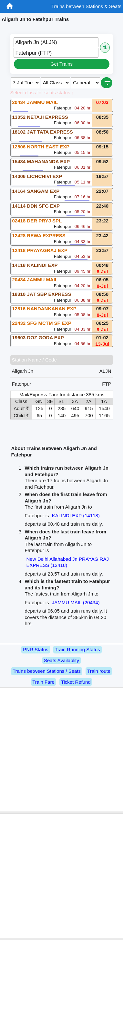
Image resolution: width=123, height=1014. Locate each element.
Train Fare (43, 682)
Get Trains (61, 64)
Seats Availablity (61, 660)
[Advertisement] (60, 749)
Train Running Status (77, 649)
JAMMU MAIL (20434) (76, 602)
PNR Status (35, 649)
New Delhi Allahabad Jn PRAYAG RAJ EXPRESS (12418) (67, 562)
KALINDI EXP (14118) (76, 515)
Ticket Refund (76, 682)
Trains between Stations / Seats (47, 671)
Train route (98, 671)
